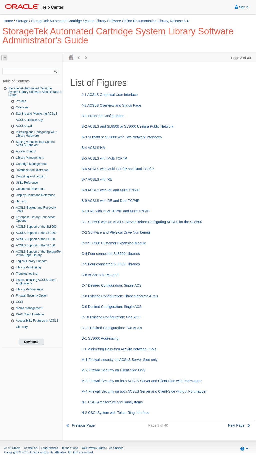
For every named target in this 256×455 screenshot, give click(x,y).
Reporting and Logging (31, 176)
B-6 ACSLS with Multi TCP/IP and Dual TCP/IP (118, 169)
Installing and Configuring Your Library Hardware (36, 133)
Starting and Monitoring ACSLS (37, 113)
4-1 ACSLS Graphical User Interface (110, 95)
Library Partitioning (28, 267)
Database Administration (32, 170)
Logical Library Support (31, 261)
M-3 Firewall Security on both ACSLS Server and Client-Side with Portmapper (142, 381)
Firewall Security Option (32, 295)
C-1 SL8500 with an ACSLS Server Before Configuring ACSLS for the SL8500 (142, 222)
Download (31, 342)
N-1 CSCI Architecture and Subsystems (112, 402)
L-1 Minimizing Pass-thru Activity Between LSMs (119, 349)
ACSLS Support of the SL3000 (36, 233)
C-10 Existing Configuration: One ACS (111, 317)
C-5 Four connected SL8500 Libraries (111, 264)
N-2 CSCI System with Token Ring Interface (115, 413)
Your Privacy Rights (94, 447)
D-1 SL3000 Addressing (100, 338)
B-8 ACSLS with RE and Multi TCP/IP (111, 190)
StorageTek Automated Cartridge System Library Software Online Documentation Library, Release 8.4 (110, 21)
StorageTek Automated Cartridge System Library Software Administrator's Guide (35, 92)
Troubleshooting (27, 273)
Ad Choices (116, 447)
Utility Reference (27, 182)
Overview (22, 107)
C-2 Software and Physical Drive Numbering (116, 232)
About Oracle (12, 447)
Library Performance (29, 289)
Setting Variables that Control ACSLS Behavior (35, 143)
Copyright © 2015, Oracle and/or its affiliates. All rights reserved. (49, 452)
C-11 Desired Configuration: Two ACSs (112, 328)
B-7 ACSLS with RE (97, 179)
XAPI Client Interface (30, 314)
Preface (21, 101)
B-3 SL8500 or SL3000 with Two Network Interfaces (122, 137)
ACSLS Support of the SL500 (35, 239)
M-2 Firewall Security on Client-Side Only (113, 370)
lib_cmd (21, 201)
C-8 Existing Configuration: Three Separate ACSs (120, 296)
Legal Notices (50, 447)
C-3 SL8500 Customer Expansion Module (114, 243)
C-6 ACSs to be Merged (100, 275)
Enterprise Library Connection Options (36, 218)
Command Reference (30, 189)
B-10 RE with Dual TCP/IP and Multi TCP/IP (116, 211)
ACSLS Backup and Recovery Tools (36, 209)
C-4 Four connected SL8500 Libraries (111, 254)
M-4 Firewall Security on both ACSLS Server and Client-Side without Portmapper (144, 391)
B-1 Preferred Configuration (103, 116)
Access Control (26, 151)
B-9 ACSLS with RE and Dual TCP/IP (111, 201)
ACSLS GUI (24, 126)
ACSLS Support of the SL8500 (36, 226)
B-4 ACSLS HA (93, 148)
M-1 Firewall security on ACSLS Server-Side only (120, 360)
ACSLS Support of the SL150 (35, 245)
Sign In (241, 6)
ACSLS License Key (29, 120)
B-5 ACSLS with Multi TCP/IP (104, 158)
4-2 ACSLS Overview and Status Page (111, 105)
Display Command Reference (35, 195)
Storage (22, 21)
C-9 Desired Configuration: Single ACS (112, 307)
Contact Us (31, 447)
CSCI (19, 302)
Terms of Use (70, 447)
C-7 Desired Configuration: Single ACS (112, 285)
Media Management (29, 308)
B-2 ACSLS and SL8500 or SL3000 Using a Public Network (127, 126)
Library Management (30, 157)
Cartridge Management (31, 164)
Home (8, 21)
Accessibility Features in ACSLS (37, 320)
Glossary (22, 327)
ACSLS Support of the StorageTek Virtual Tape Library (39, 253)
